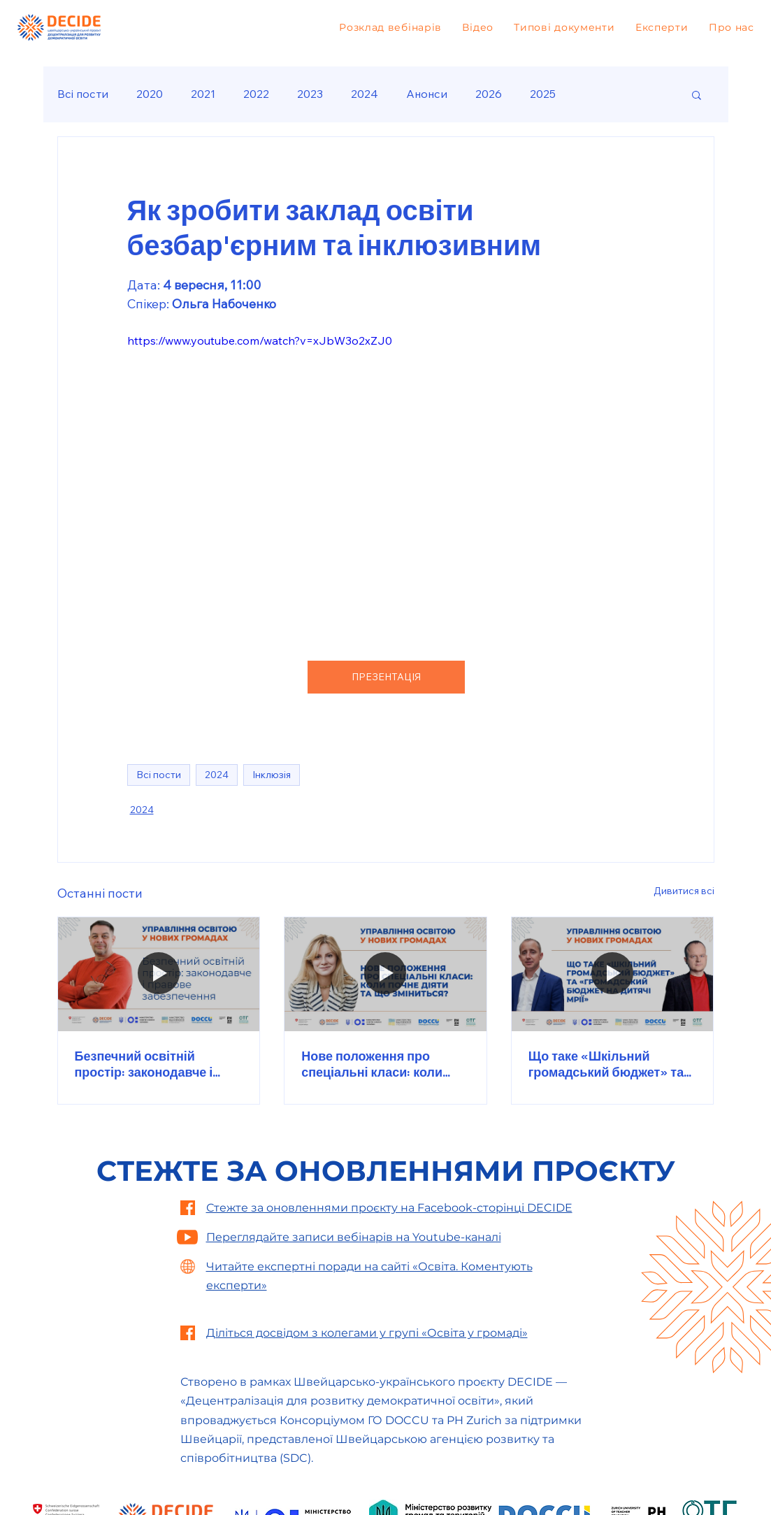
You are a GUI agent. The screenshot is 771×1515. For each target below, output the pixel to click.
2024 (364, 94)
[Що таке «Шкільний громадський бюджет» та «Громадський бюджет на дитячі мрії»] (613, 974)
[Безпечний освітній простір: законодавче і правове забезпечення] (159, 974)
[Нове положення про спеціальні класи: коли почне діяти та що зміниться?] (385, 974)
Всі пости (82, 94)
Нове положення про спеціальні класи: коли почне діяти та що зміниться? (371, 1064)
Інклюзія (271, 774)
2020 (149, 94)
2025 (543, 94)
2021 (203, 94)
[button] (696, 94)
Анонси (426, 94)
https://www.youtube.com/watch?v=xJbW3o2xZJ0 (259, 340)
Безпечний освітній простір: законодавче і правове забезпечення (145, 1064)
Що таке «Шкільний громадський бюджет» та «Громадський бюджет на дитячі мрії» (607, 1064)
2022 (256, 94)
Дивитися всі (684, 890)
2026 (488, 94)
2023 (310, 94)
